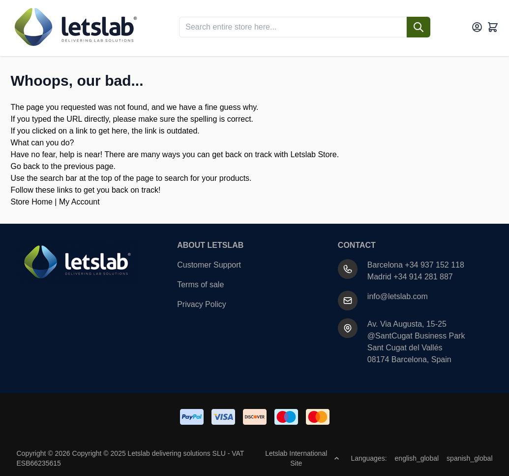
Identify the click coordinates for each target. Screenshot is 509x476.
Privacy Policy (201, 304)
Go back (25, 166)
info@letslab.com (397, 296)
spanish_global (469, 458)
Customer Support (209, 265)
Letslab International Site (302, 458)
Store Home (32, 202)
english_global (417, 458)
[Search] (418, 27)
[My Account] (477, 27)
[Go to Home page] (75, 27)
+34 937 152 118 (434, 265)
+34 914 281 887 (423, 276)
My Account (79, 202)
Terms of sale (200, 284)
